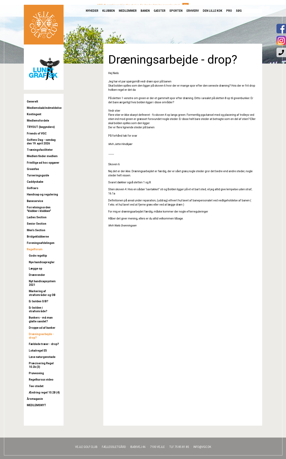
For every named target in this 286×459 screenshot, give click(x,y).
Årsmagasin (35, 398)
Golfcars (32, 188)
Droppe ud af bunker (42, 327)
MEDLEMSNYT (36, 405)
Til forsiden (44, 20)
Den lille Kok (212, 6)
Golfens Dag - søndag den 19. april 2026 (41, 141)
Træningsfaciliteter (40, 149)
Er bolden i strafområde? (38, 309)
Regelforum (35, 249)
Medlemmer (128, 6)
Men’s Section (36, 230)
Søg (239, 6)
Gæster (159, 6)
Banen (145, 6)
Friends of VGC (37, 133)
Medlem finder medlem (42, 156)
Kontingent (34, 114)
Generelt (32, 101)
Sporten (176, 6)
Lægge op (35, 268)
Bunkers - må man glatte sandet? (41, 319)
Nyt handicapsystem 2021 (42, 283)
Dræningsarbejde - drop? (41, 335)
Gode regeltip (38, 255)
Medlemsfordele (38, 120)
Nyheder (92, 6)
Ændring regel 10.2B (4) (44, 392)
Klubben (108, 6)
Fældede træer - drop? (44, 344)
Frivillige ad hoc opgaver (43, 162)
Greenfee (33, 169)
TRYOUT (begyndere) (41, 127)
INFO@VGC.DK (202, 446)
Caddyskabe (35, 181)
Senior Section (36, 223)
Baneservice (35, 201)
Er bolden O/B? (38, 301)
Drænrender (37, 274)
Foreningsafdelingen (40, 242)
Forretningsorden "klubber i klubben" (39, 209)
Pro (229, 6)
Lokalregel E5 (38, 350)
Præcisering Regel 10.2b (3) (41, 365)
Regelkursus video (41, 379)
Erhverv (192, 6)
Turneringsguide (38, 175)
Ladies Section (36, 217)
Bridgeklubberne (38, 236)
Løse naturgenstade (42, 357)
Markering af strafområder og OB (42, 293)
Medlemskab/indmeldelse (44, 107)
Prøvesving (36, 373)
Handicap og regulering (42, 194)
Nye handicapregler (42, 262)
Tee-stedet (36, 386)
